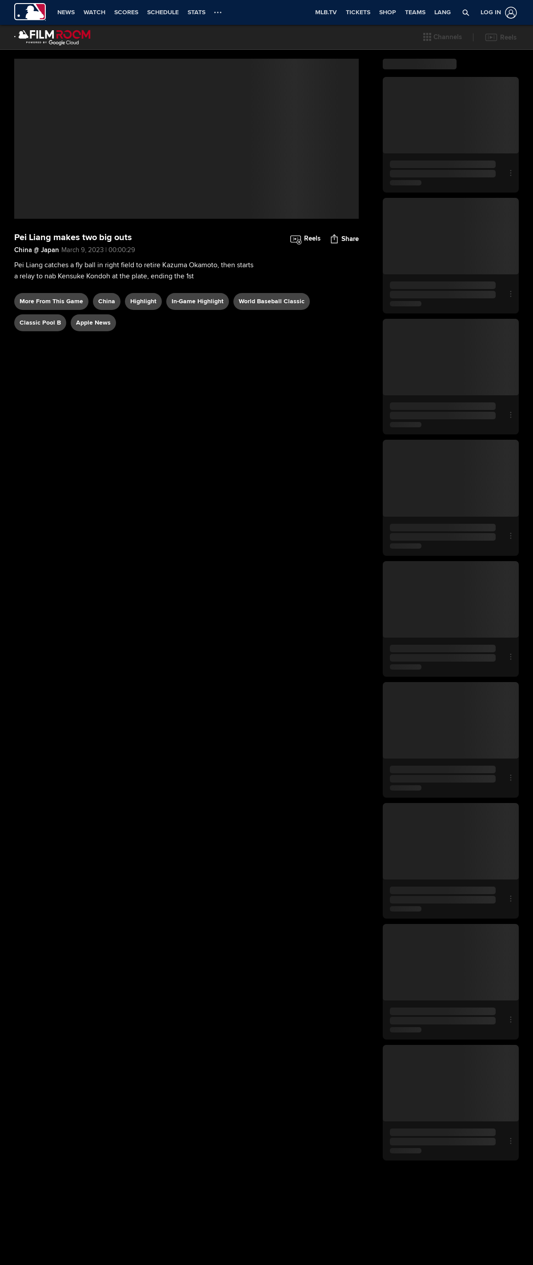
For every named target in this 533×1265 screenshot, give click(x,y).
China (106, 335)
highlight (143, 335)
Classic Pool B (40, 356)
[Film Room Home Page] (52, 37)
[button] (443, 37)
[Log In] (497, 12)
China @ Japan (36, 284)
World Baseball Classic (272, 335)
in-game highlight (198, 335)
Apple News (93, 356)
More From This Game (51, 335)
